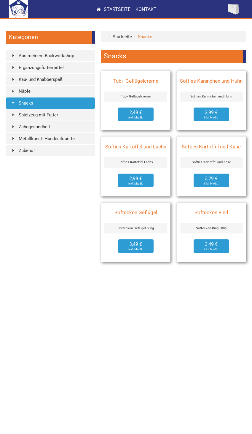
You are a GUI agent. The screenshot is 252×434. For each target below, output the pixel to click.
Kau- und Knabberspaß (36, 79)
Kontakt (146, 9)
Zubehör (22, 150)
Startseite (113, 9)
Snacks (21, 103)
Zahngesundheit (30, 126)
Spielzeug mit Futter (34, 115)
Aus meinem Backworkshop (42, 55)
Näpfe (20, 91)
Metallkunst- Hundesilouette (42, 138)
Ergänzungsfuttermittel (37, 67)
